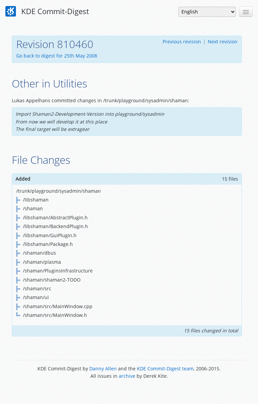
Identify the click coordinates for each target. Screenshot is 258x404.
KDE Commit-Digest (47, 11)
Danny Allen (103, 368)
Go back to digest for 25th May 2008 (56, 55)
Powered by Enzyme (129, 391)
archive (127, 376)
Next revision (222, 41)
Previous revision (182, 41)
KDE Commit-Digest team (165, 368)
